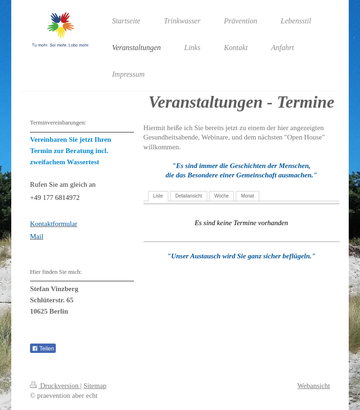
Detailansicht (188, 195)
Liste (158, 195)
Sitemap (94, 385)
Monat (247, 195)
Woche (221, 195)
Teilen (43, 348)
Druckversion (55, 385)
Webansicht (313, 385)
